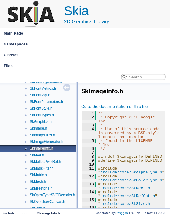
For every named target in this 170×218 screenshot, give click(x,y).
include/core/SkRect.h (125, 188)
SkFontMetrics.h (43, 88)
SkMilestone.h (41, 188)
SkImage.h (38, 128)
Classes (86, 55)
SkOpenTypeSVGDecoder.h (52, 195)
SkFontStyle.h (41, 108)
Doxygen (121, 213)
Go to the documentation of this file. (115, 106)
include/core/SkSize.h (125, 203)
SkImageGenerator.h (46, 142)
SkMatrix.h (38, 175)
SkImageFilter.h (42, 135)
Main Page (13, 33)
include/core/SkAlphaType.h (131, 172)
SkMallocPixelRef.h (45, 162)
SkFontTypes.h (42, 115)
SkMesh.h (38, 182)
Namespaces (86, 44)
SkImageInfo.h (41, 148)
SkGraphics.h (41, 122)
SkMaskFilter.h (42, 168)
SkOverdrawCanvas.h (47, 202)
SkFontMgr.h (40, 95)
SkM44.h (37, 155)
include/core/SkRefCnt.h (128, 196)
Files (86, 66)
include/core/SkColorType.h (131, 180)
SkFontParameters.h (46, 102)
